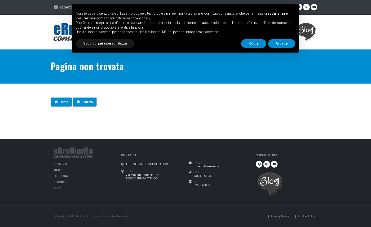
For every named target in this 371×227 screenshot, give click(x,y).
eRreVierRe (121, 216)
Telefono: (199, 172)
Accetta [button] (282, 43)
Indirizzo (131, 171)
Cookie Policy (307, 216)
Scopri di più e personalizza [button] (105, 43)
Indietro (85, 102)
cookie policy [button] (140, 18)
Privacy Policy (280, 216)
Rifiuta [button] (254, 43)
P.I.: (195, 181)
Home (61, 102)
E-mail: (198, 163)
